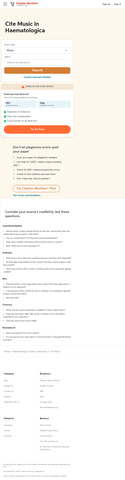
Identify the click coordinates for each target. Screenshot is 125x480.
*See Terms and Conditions (26, 195)
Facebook (8, 425)
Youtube (7, 436)
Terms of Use (45, 425)
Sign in (117, 4)
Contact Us (8, 391)
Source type (9, 45)
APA (41, 391)
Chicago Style (46, 402)
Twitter (7, 431)
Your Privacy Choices (49, 441)
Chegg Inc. (8, 386)
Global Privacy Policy (49, 431)
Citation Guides (46, 386)
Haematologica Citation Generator (30, 351)
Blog (6, 381)
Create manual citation (37, 77)
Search (7, 57)
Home (7, 351)
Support (7, 397)
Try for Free (37, 129)
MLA (42, 397)
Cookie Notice (46, 436)
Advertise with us (11, 402)
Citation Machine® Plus (50, 381)
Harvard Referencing (49, 408)
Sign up (106, 4)
